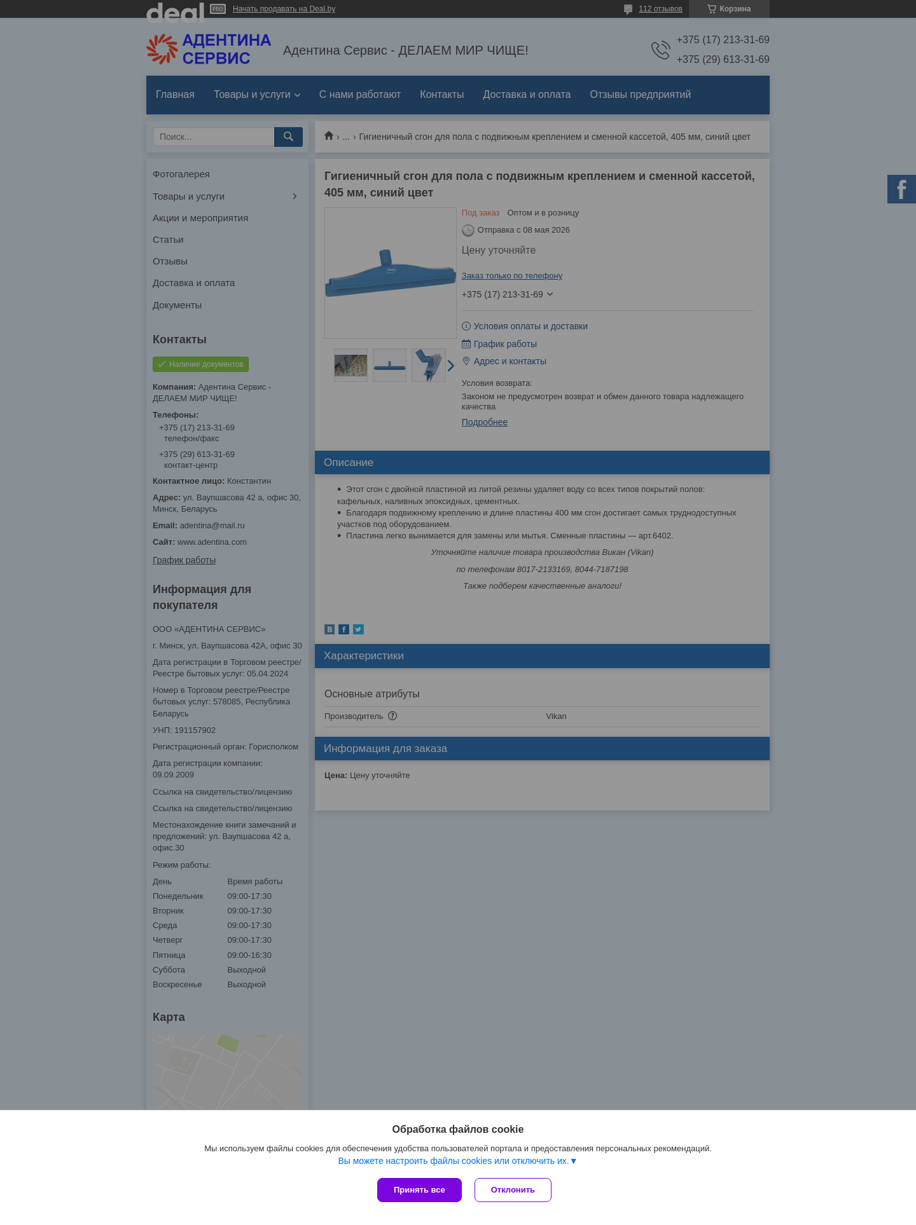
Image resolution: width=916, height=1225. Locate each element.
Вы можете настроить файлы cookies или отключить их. (453, 1161)
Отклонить (513, 1189)
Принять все (419, 1189)
